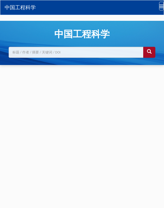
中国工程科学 (20, 7)
